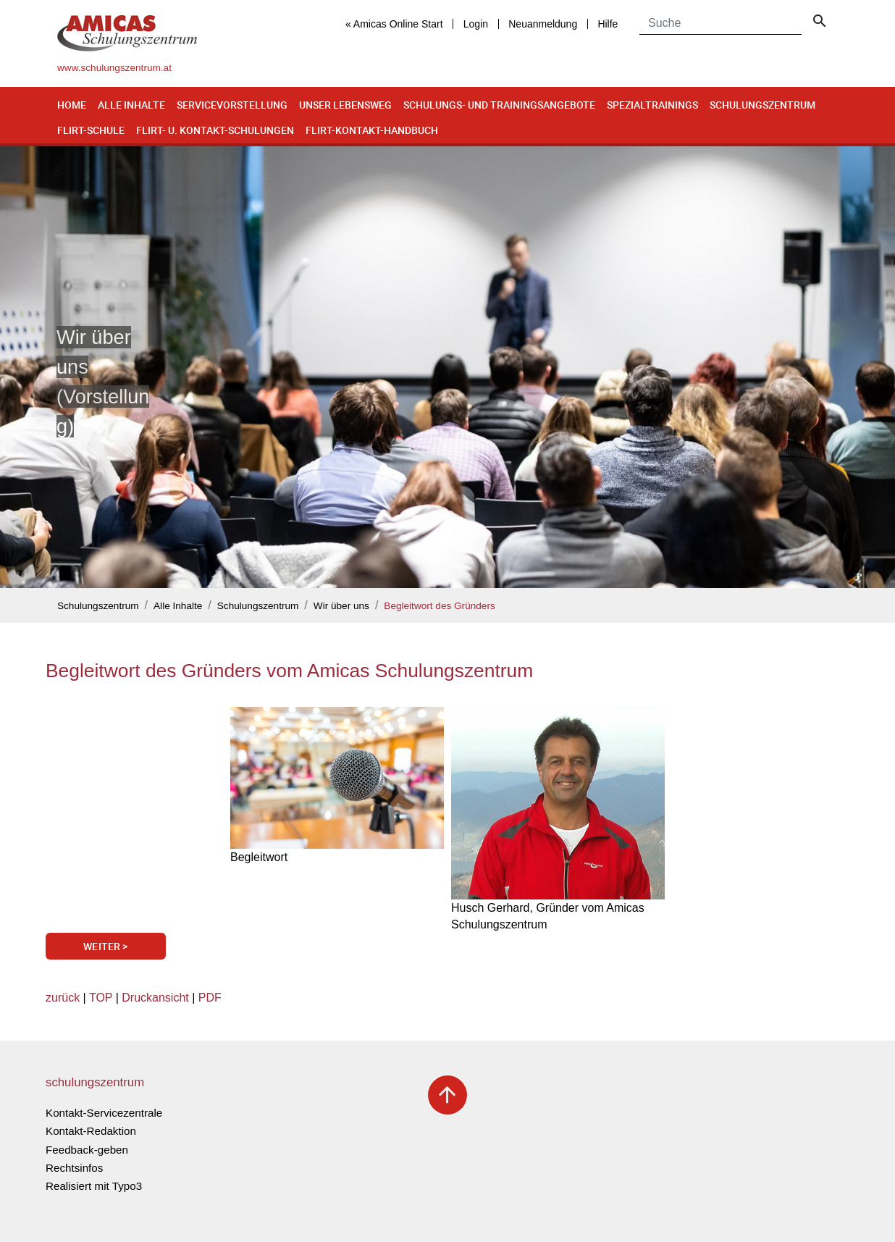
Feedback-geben (87, 1150)
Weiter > (105, 946)
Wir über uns (341, 605)
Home (71, 105)
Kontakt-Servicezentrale (104, 1113)
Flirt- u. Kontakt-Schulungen (215, 130)
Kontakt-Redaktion (91, 1131)
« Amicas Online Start (394, 24)
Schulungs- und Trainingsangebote (499, 105)
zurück (63, 997)
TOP (100, 997)
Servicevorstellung (232, 105)
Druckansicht (155, 997)
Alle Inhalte (131, 105)
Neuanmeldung (542, 24)
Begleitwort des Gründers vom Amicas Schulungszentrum (289, 670)
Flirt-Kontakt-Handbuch (372, 130)
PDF (210, 997)
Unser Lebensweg (345, 105)
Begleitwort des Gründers (439, 605)
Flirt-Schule (91, 130)
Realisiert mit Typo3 (94, 1186)
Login (475, 24)
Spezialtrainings (652, 105)
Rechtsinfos (74, 1168)
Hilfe (607, 24)
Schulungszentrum (762, 105)
